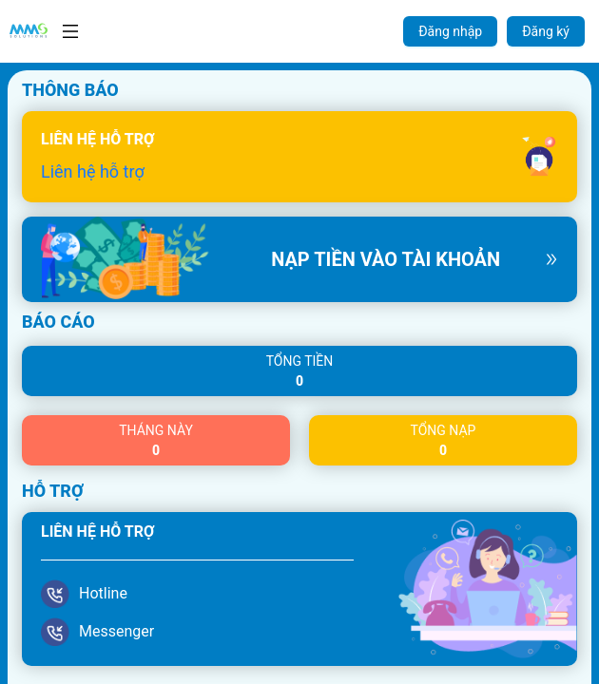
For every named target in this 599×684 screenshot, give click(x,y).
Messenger (116, 631)
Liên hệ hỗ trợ (93, 171)
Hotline (103, 593)
